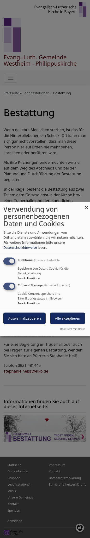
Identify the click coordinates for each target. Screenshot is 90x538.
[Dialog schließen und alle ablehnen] (86, 205)
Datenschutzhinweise (20, 247)
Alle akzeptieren (67, 318)
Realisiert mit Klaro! (72, 329)
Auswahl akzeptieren (24, 318)
